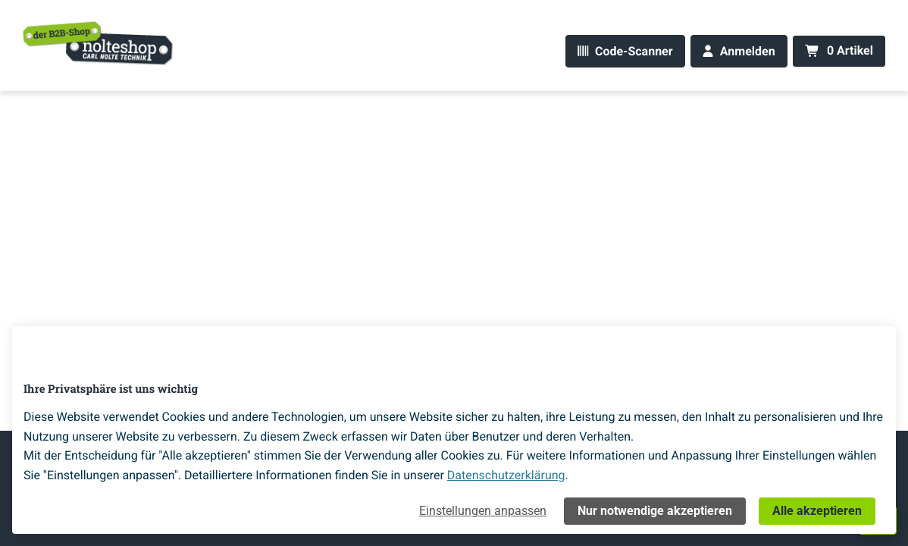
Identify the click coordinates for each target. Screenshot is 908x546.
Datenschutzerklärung (506, 475)
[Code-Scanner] (624, 51)
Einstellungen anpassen (482, 511)
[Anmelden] (738, 51)
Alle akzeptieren (817, 511)
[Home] (98, 42)
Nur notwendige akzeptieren (655, 511)
